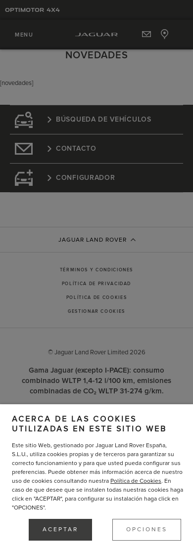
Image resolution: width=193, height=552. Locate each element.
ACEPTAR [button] (60, 529)
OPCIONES (146, 529)
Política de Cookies (135, 481)
